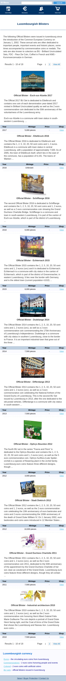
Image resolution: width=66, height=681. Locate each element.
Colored (7, 666)
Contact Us (44, 678)
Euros (6, 659)
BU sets (7, 670)
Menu (6, 2)
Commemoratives (11, 663)
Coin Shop (8, 10)
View (62, 130)
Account (41, 10)
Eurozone (25, 10)
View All (56, 64)
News (19, 678)
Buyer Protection (31, 678)
